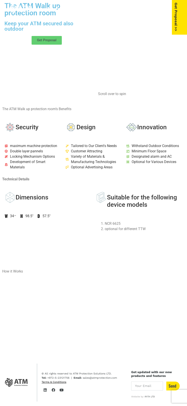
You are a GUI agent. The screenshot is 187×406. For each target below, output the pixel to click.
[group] (140, 44)
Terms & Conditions (54, 382)
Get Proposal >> (183, 16)
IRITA (147, 396)
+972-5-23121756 (57, 377)
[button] (164, 8)
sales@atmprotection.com (99, 377)
